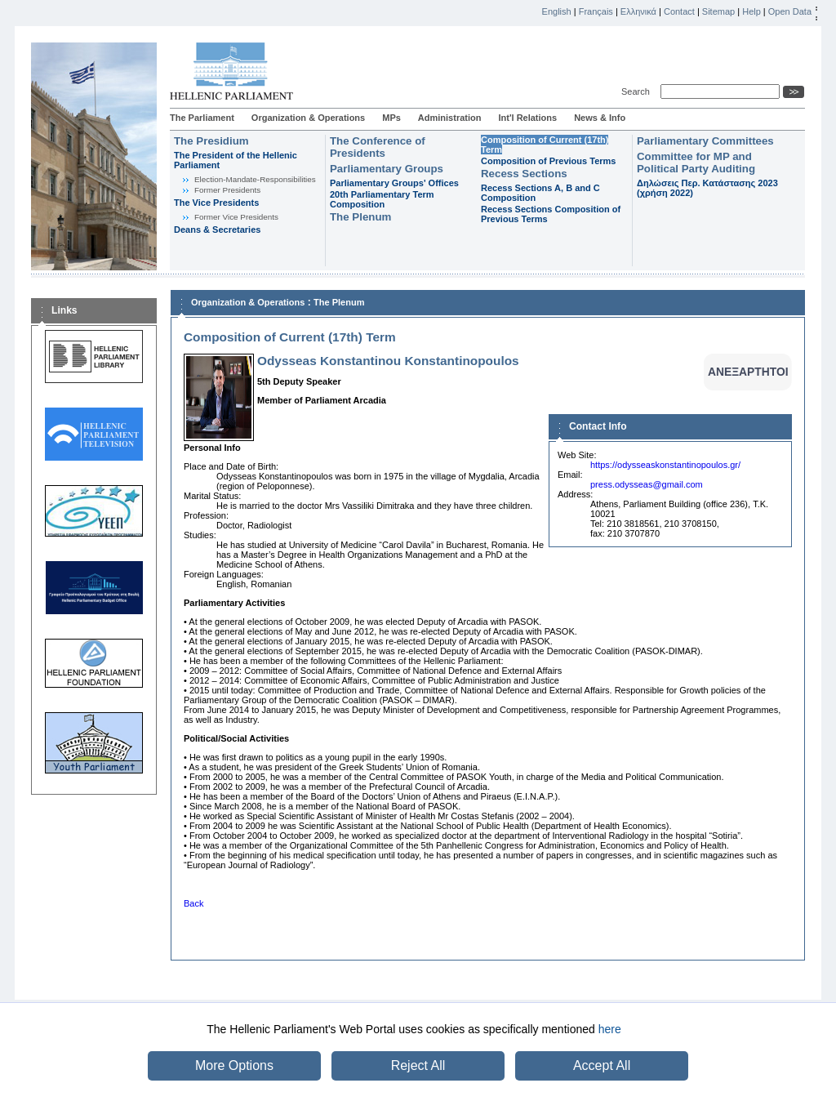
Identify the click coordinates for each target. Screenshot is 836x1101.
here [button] (609, 1029)
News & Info (599, 118)
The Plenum (360, 217)
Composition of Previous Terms (548, 161)
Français (596, 11)
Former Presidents (227, 189)
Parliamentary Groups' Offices (394, 183)
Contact (679, 11)
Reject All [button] (418, 1065)
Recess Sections (524, 173)
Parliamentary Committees (705, 141)
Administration (450, 118)
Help (751, 11)
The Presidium (211, 141)
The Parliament (202, 118)
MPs (391, 118)
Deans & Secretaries (217, 229)
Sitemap (718, 11)
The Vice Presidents (216, 202)
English (556, 11)
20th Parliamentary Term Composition (382, 199)
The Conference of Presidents (377, 147)
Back (193, 903)
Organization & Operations (308, 118)
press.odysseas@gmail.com (646, 484)
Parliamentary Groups (386, 169)
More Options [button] (234, 1065)
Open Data (790, 11)
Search (638, 91)
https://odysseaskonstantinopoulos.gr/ (665, 465)
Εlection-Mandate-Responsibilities (255, 179)
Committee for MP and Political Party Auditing (696, 162)
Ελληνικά (638, 11)
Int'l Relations (527, 118)
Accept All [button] (601, 1065)
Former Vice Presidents (236, 216)
